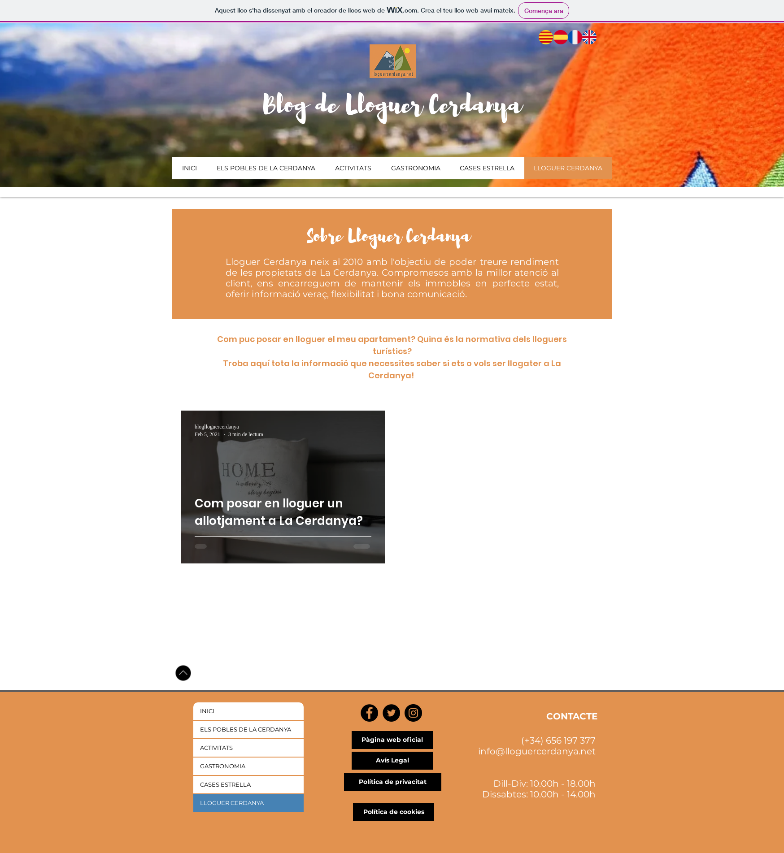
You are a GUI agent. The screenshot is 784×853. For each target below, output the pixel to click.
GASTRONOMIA (222, 766)
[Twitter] (391, 713)
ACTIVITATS (216, 747)
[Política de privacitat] (392, 782)
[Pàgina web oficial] (392, 740)
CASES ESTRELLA (225, 784)
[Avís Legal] (392, 761)
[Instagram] (413, 713)
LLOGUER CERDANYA (232, 802)
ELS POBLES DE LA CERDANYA (245, 729)
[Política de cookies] (393, 812)
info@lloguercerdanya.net (537, 751)
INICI (207, 710)
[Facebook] (369, 713)
